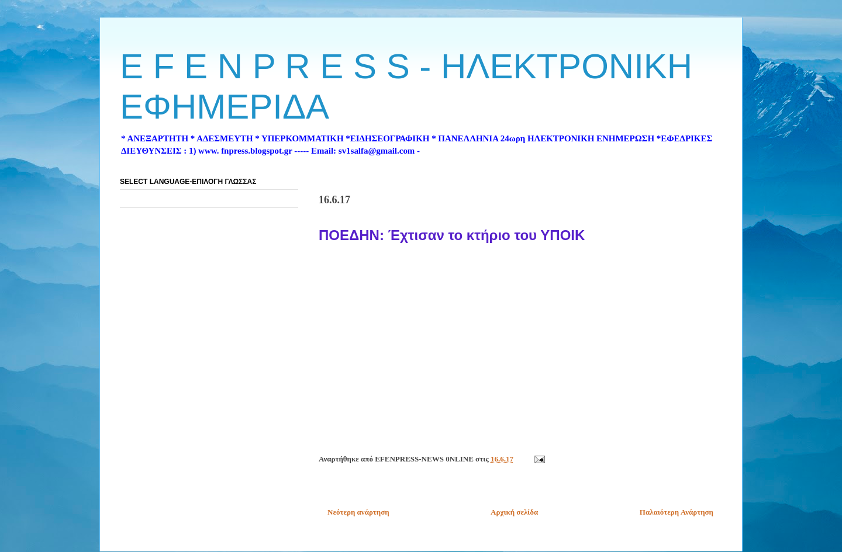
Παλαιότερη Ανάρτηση (676, 512)
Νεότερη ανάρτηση (358, 512)
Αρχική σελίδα (514, 512)
